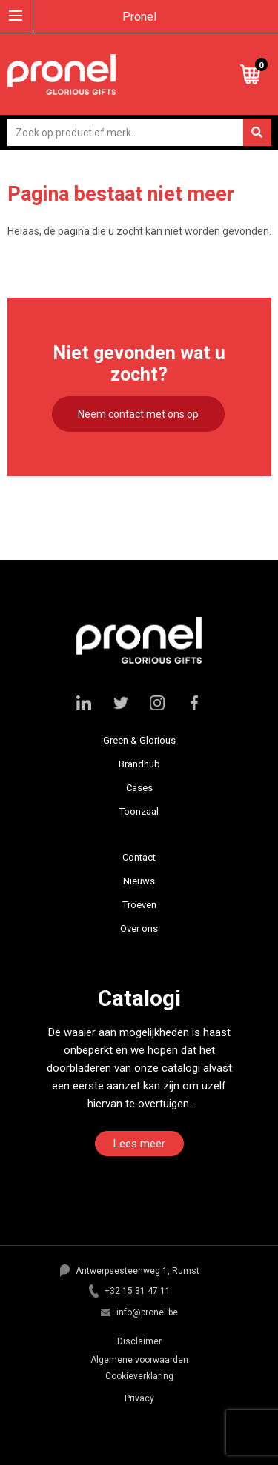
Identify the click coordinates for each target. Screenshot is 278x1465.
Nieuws (139, 881)
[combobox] (139, 132)
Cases (139, 787)
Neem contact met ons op (138, 414)
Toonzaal (139, 811)
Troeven (139, 904)
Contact (139, 857)
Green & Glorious (139, 740)
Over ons (139, 928)
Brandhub (139, 764)
